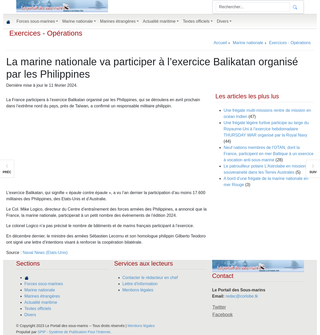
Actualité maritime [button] (159, 21)
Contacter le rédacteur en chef (150, 277)
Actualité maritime (40, 302)
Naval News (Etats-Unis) (45, 252)
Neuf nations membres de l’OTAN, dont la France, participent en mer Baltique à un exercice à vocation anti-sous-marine (269, 153)
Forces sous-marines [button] (36, 21)
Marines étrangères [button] (118, 21)
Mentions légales (137, 290)
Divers (30, 315)
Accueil (220, 43)
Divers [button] (222, 21)
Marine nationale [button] (77, 21)
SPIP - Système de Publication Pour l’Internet (74, 332)
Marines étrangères (42, 296)
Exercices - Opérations (45, 33)
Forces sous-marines (43, 284)
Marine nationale (39, 290)
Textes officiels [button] (196, 21)
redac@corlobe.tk (242, 296)
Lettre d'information (140, 284)
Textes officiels (37, 308)
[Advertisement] (107, 149)
